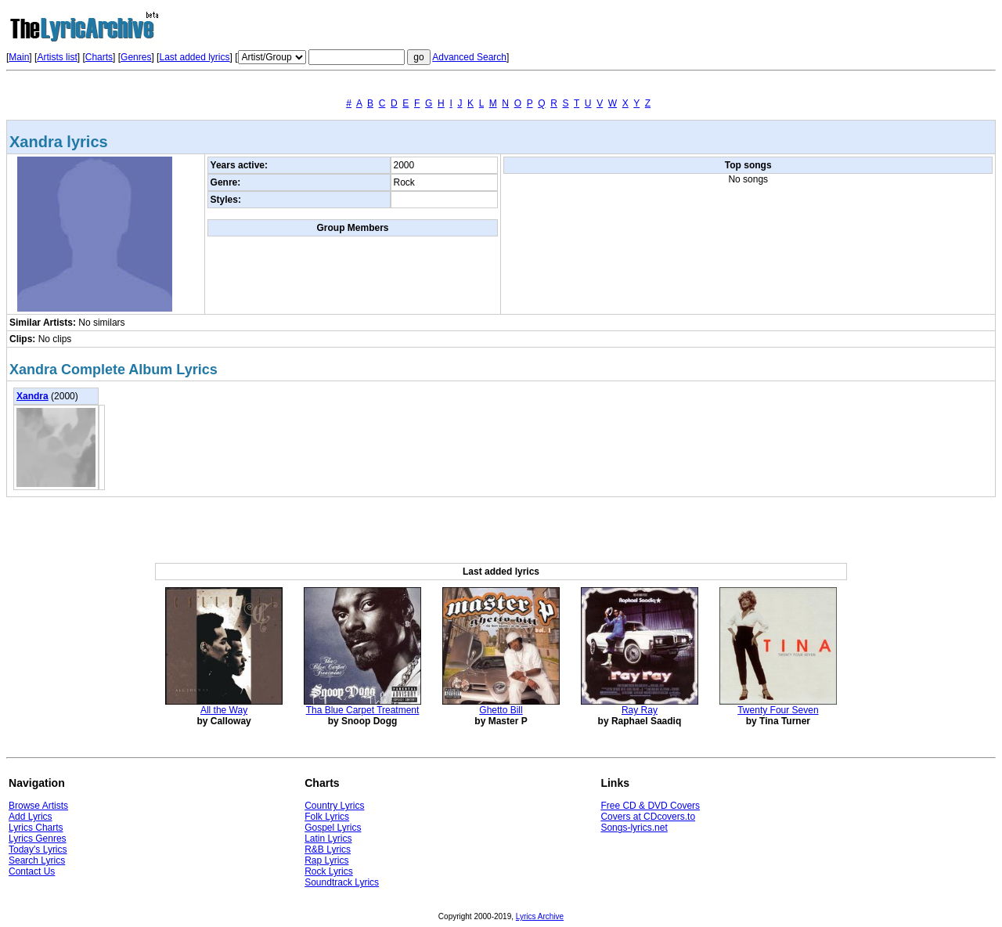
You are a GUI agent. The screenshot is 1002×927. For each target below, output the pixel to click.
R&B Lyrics (328, 849)
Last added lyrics (194, 57)
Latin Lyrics (328, 838)
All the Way (223, 710)
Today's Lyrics (38, 849)
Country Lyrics (334, 805)
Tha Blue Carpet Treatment (363, 710)
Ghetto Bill (500, 710)
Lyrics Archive (540, 916)
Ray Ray (640, 710)
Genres (136, 57)
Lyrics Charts (36, 827)
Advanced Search (469, 57)
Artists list (57, 57)
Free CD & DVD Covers (650, 805)
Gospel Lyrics (333, 827)
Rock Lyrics (329, 871)
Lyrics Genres (38, 838)
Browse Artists (38, 805)
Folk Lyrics (327, 816)
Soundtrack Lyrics (342, 882)
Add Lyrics (30, 816)
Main (19, 57)
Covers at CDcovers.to (647, 816)
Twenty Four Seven (777, 710)
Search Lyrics (37, 860)
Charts (99, 57)
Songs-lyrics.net (633, 827)
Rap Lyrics (326, 860)
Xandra (32, 396)
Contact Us (32, 871)
